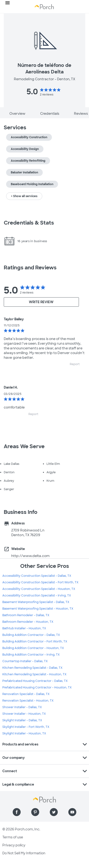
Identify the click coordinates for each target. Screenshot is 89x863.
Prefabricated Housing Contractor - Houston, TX (37, 687)
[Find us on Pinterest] (35, 812)
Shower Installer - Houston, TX (24, 714)
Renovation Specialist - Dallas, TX (26, 694)
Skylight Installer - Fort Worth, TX (25, 727)
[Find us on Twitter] (54, 812)
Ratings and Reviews (30, 267)
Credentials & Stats (29, 222)
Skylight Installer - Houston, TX (24, 733)
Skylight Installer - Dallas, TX (22, 720)
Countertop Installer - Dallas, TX (25, 661)
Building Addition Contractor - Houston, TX (33, 648)
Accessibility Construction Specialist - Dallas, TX (36, 576)
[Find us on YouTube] (72, 812)
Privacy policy (13, 845)
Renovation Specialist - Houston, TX (28, 701)
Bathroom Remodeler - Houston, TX (27, 622)
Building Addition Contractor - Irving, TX (31, 655)
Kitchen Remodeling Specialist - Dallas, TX (32, 668)
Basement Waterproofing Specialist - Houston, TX (37, 609)
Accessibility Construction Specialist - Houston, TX (38, 589)
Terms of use (12, 837)
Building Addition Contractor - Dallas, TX (31, 635)
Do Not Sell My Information (23, 853)
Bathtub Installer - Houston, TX (24, 628)
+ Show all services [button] (24, 196)
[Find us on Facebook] (17, 812)
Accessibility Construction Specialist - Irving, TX (36, 595)
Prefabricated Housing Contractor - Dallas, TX (35, 681)
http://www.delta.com (30, 556)
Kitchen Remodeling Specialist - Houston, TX (34, 674)
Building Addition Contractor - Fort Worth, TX (34, 641)
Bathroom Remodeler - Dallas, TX (25, 615)
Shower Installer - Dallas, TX (22, 707)
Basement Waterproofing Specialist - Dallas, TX (35, 602)
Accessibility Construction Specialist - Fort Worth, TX (40, 582)
